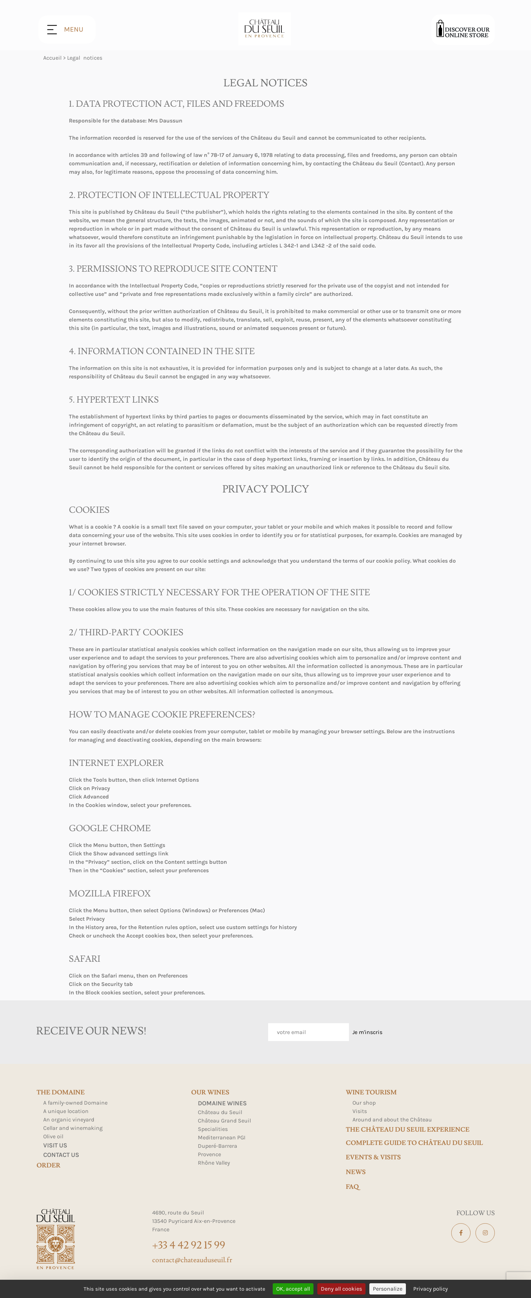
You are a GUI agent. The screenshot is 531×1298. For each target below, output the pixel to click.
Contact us (61, 1155)
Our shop (364, 1102)
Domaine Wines (222, 1103)
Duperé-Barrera (217, 1146)
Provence (209, 1154)
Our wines (210, 1092)
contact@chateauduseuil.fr (192, 1260)
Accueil (52, 57)
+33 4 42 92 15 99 (188, 1245)
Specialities (213, 1129)
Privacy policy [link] (430, 1288)
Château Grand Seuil (224, 1120)
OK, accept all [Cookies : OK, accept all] (293, 1288)
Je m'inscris (367, 1032)
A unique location (66, 1111)
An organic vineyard (68, 1119)
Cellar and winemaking (73, 1128)
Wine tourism (371, 1092)
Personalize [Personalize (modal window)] (387, 1288)
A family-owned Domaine (75, 1102)
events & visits (373, 1157)
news (356, 1172)
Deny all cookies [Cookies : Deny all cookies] (341, 1288)
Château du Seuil (220, 1112)
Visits (359, 1111)
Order (48, 1165)
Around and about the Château (392, 1119)
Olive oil (53, 1136)
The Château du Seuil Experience (408, 1129)
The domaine (61, 1092)
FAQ (352, 1187)
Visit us (55, 1145)
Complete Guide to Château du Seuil (414, 1143)
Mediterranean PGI (221, 1137)
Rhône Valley (214, 1162)
